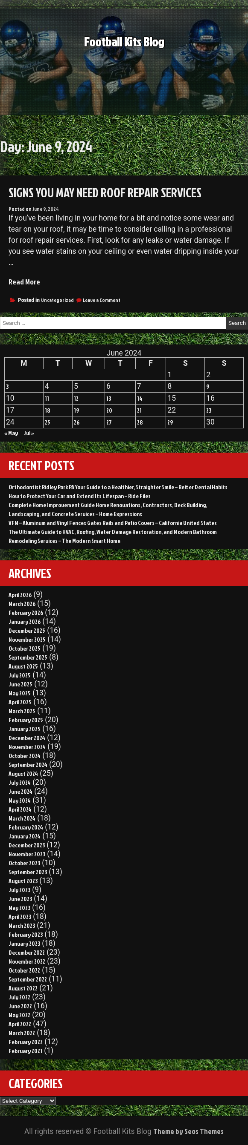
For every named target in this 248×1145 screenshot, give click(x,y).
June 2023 (20, 899)
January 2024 (25, 836)
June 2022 (20, 1006)
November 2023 (27, 854)
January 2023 (24, 943)
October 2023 (24, 863)
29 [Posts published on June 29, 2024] (170, 422)
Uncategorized (57, 300)
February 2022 (26, 1042)
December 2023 (27, 845)
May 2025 (20, 693)
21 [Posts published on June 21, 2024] (139, 410)
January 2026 (25, 621)
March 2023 (22, 925)
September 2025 (28, 657)
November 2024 (27, 747)
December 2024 (27, 738)
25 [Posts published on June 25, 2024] (47, 422)
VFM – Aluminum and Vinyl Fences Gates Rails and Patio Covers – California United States (113, 523)
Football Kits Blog (124, 48)
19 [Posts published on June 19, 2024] (76, 410)
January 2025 (25, 729)
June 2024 (20, 791)
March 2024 (22, 818)
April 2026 (20, 595)
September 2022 (28, 979)
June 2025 (20, 684)
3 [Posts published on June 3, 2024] (7, 386)
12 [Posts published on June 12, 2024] (76, 398)
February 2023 (26, 934)
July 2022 (19, 997)
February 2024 (26, 827)
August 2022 (23, 988)
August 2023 (23, 881)
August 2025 (23, 666)
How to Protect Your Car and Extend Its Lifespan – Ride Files (80, 496)
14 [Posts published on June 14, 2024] (140, 398)
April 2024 (20, 809)
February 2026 (26, 612)
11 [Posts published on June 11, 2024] (47, 398)
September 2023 (28, 872)
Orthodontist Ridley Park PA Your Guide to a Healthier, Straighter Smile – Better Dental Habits (118, 487)
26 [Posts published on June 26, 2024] (76, 422)
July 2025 (20, 675)
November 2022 (27, 961)
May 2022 (19, 1015)
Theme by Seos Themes (188, 1131)
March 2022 (22, 1033)
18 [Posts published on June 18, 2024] (47, 410)
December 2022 (27, 952)
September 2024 (28, 764)
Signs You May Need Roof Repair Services (105, 192)
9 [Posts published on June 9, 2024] (207, 386)
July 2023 (19, 890)
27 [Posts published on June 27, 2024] (109, 422)
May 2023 (19, 908)
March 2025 (22, 711)
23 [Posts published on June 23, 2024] (208, 410)
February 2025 (26, 720)
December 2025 (27, 630)
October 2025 (25, 648)
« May (11, 433)
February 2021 (25, 1051)
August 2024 (23, 773)
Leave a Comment (101, 300)
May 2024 (20, 800)
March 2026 (22, 604)
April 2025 (20, 702)
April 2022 (20, 1024)
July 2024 (20, 782)
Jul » (28, 433)
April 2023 (20, 917)
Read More (24, 281)
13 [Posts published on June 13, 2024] (108, 398)
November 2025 (27, 639)
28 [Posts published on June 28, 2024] (140, 422)
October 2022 (24, 970)
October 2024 (25, 756)
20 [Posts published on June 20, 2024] (109, 410)
